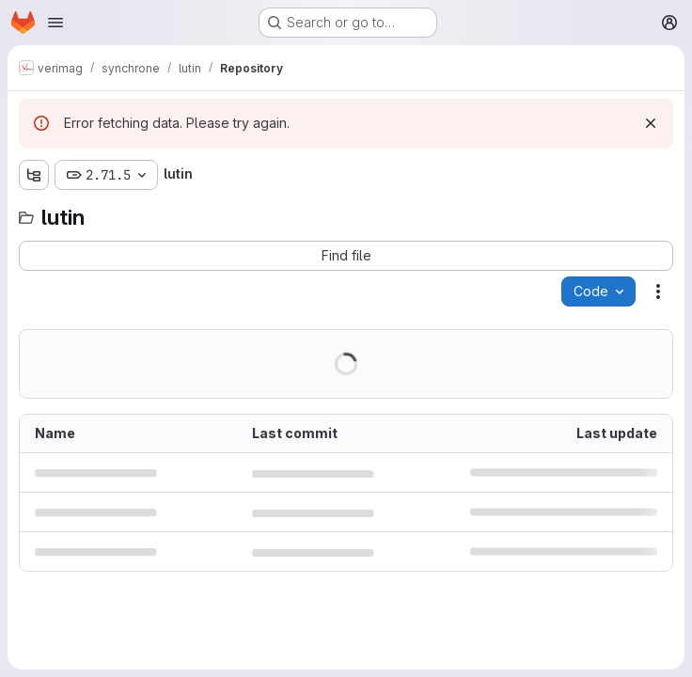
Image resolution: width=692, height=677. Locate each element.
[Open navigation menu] (55, 23)
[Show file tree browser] (34, 175)
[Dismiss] (650, 123)
